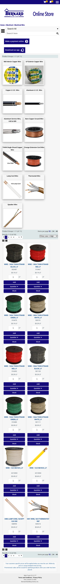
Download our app (12, 50)
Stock (14, 291)
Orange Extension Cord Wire (34, 147)
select (57, 29)
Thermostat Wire (34, 176)
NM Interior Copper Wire (12, 62)
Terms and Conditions (25, 577)
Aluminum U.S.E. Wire (34, 90)
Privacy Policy (37, 577)
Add (14, 282)
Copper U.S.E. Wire (12, 90)
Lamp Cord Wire (12, 176)
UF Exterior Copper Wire (34, 62)
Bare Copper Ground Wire (34, 119)
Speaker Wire (12, 204)
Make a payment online (14, 41)
